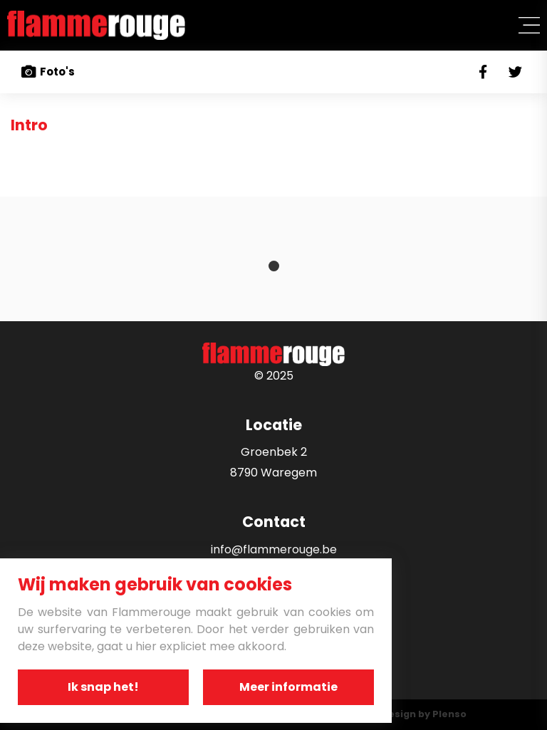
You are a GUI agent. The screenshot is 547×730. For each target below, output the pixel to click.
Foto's (48, 72)
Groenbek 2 (274, 452)
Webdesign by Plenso (413, 714)
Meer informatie (288, 687)
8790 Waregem (273, 472)
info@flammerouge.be (274, 549)
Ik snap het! (103, 687)
